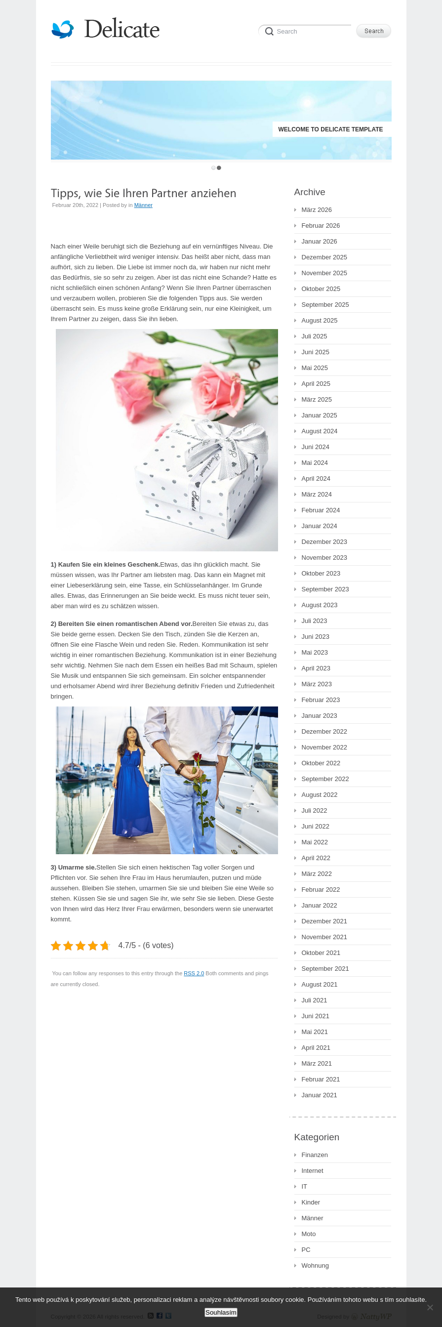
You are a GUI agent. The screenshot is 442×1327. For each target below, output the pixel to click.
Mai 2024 (315, 462)
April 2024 (316, 478)
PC (306, 1249)
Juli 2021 (314, 1000)
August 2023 (320, 605)
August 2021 (320, 984)
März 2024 (317, 494)
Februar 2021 (321, 1079)
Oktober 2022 (321, 763)
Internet (312, 1170)
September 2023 (325, 589)
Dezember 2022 (325, 731)
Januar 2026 (319, 241)
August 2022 (320, 794)
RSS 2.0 (194, 973)
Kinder (311, 1202)
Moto (309, 1234)
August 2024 (320, 431)
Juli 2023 (314, 620)
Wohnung (315, 1265)
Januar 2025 (319, 415)
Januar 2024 (319, 526)
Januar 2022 (319, 905)
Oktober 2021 (321, 952)
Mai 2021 (315, 1032)
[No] (430, 1307)
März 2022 (317, 873)
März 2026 (317, 209)
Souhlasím (221, 1312)
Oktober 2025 (321, 288)
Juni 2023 (315, 636)
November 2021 (325, 937)
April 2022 (316, 858)
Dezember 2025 (325, 257)
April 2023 (316, 668)
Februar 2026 (321, 225)
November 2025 (325, 273)
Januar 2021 (319, 1095)
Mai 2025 (315, 368)
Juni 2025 (315, 352)
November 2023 (325, 557)
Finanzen (315, 1155)
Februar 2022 (321, 889)
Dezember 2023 (325, 541)
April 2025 (316, 383)
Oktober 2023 (321, 573)
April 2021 (316, 1047)
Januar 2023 (319, 715)
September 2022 (325, 779)
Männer (143, 205)
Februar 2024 (321, 510)
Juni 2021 (315, 1016)
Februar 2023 (321, 700)
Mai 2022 (315, 842)
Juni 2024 (315, 447)
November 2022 (325, 747)
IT (305, 1186)
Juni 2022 (315, 826)
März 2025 (317, 399)
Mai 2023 (315, 652)
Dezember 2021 (325, 921)
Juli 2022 (314, 810)
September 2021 (325, 968)
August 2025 (320, 320)
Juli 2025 (314, 336)
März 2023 (317, 684)
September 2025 (325, 304)
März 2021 (317, 1063)
